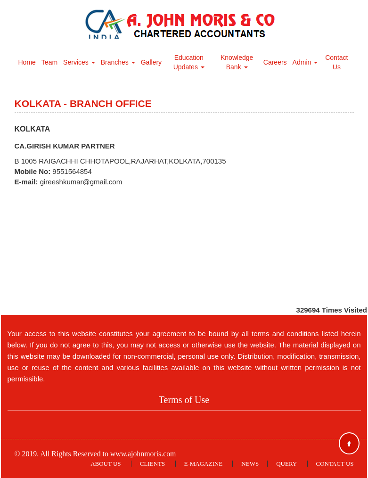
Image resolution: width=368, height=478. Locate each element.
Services (79, 62)
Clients (152, 463)
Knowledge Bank (237, 62)
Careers (275, 62)
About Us (105, 463)
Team (49, 62)
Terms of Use (184, 400)
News (250, 463)
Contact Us (336, 62)
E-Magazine (203, 463)
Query (286, 463)
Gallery (151, 62)
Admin (305, 62)
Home (27, 62)
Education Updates (188, 62)
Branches (118, 62)
